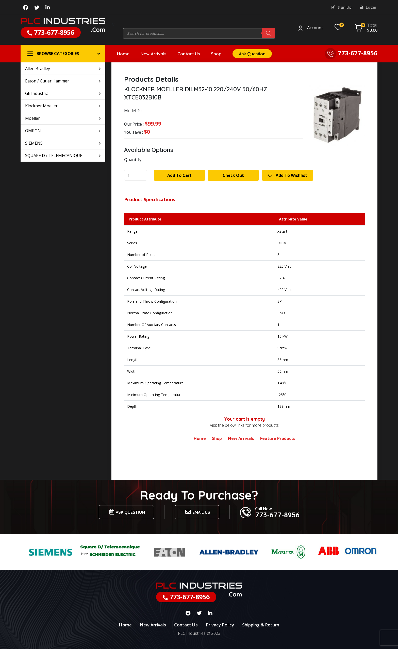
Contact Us (188, 53)
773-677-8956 (50, 32)
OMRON (63, 130)
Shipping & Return (260, 625)
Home (123, 53)
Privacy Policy (220, 625)
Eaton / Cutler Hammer (63, 81)
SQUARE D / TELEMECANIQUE (63, 155)
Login (368, 7)
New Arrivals (153, 53)
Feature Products (277, 438)
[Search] (268, 33)
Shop (216, 53)
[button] (63, 53)
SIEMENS (63, 143)
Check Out (233, 175)
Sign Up (341, 7)
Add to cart (179, 175)
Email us (197, 512)
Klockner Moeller (63, 106)
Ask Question (252, 53)
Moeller (63, 118)
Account (315, 28)
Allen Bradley (63, 68)
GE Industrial (63, 93)
